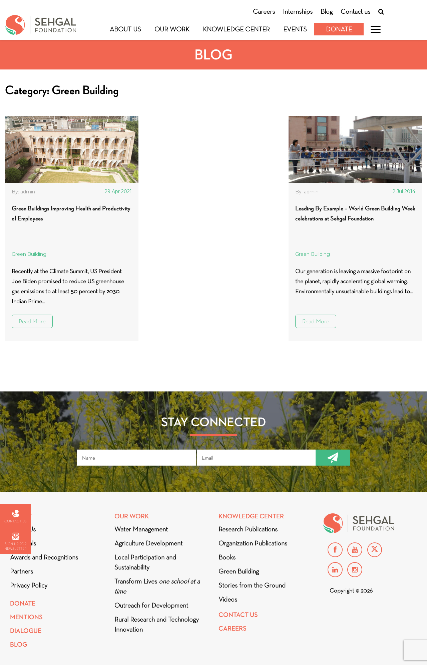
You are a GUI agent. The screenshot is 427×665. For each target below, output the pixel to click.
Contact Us (238, 615)
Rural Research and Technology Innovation (156, 624)
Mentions (26, 617)
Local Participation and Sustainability (145, 562)
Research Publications (248, 529)
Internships (298, 11)
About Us (125, 29)
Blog (327, 11)
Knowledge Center (236, 29)
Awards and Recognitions (44, 557)
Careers (264, 11)
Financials (23, 543)
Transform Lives (157, 586)
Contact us (355, 11)
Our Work (171, 29)
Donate (339, 29)
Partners (21, 571)
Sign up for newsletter (15, 541)
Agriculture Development (148, 543)
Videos (228, 599)
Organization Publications (253, 543)
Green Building (29, 254)
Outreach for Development (151, 605)
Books (227, 557)
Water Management (141, 529)
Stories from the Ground (252, 585)
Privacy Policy (28, 585)
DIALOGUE (25, 631)
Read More (32, 321)
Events (295, 29)
